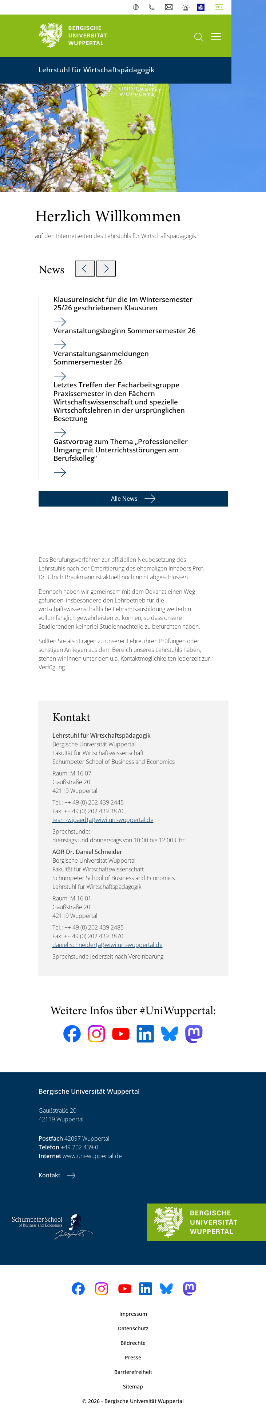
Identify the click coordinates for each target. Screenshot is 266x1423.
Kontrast (137, 7)
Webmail (169, 7)
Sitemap (133, 1386)
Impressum (133, 1313)
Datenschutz (133, 1328)
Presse (133, 1357)
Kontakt (50, 1175)
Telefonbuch (153, 7)
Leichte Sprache (202, 7)
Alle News (125, 499)
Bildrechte (133, 1342)
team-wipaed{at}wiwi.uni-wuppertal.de (103, 820)
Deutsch (220, 7)
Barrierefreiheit (133, 1371)
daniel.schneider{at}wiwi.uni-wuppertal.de (107, 945)
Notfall (186, 7)
